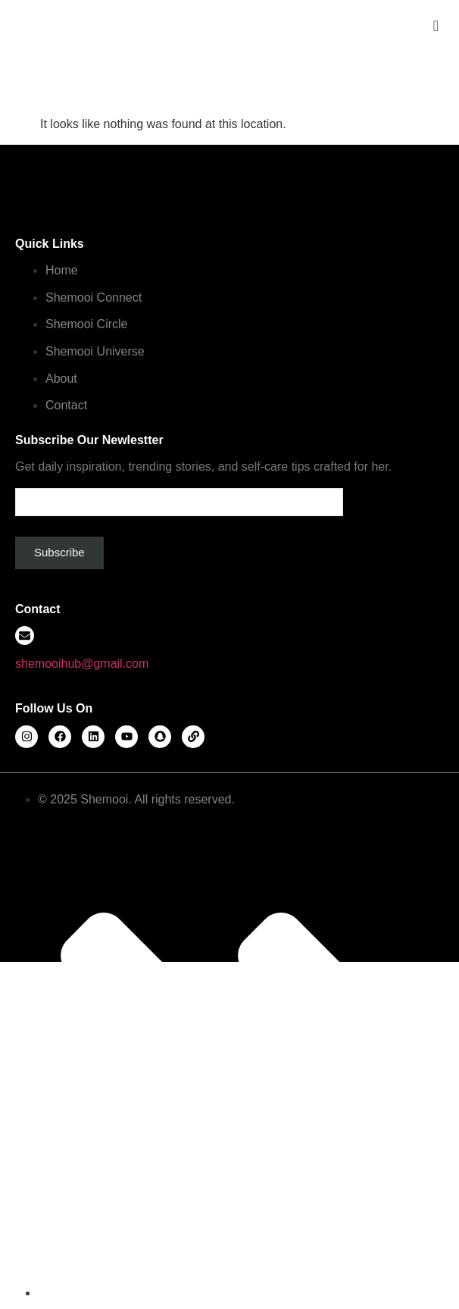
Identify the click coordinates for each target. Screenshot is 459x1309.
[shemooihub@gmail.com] (24, 635)
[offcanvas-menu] (436, 26)
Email (179, 496)
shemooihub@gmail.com (81, 663)
